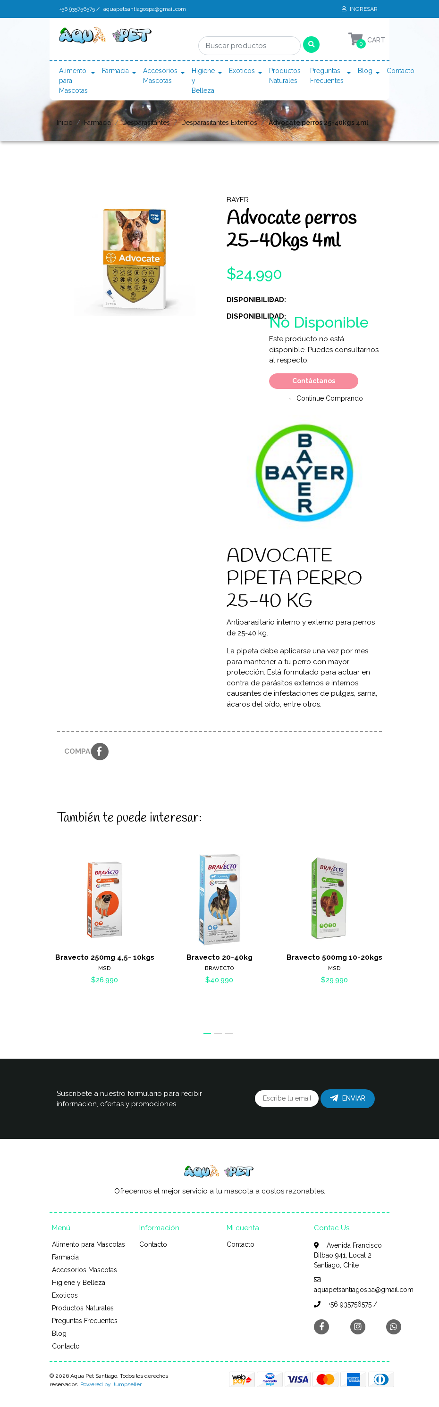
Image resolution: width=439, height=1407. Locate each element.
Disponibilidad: (244, 300)
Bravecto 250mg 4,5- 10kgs (104, 957)
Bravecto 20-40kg (219, 957)
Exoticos (242, 70)
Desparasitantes (146, 122)
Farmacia (115, 70)
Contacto (400, 70)
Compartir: (74, 751)
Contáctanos (313, 381)
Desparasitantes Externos (219, 122)
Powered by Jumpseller (110, 1384)
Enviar (347, 1098)
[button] (207, 1033)
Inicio (65, 122)
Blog (365, 70)
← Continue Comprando (325, 398)
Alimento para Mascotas (73, 80)
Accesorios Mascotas (160, 75)
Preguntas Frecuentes (327, 75)
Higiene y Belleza (203, 80)
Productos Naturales (285, 75)
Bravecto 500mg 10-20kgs (334, 957)
